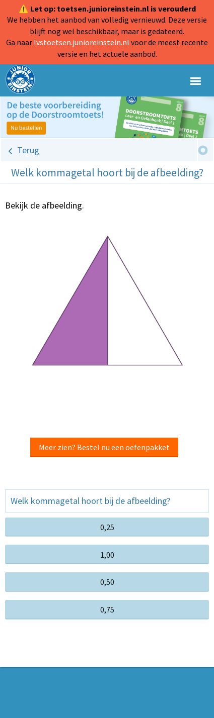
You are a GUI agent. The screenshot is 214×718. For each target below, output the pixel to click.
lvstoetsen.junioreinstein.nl (81, 42)
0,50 (107, 582)
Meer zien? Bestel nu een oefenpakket (104, 447)
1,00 (107, 555)
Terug (28, 150)
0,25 (107, 527)
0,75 (107, 609)
